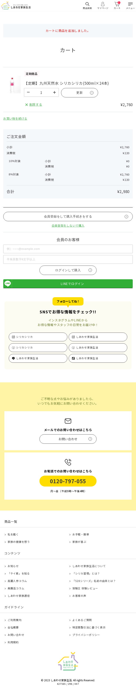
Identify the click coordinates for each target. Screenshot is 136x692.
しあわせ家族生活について (88, 566)
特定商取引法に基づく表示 (88, 627)
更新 (79, 92)
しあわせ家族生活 (87, 336)
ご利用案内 (15, 620)
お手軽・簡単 (80, 534)
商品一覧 (10, 521)
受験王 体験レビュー (85, 588)
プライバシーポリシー (86, 635)
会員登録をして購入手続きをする (68, 216)
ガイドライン (14, 607)
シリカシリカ (24, 336)
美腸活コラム (16, 588)
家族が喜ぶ (79, 542)
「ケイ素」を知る (19, 573)
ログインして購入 (68, 270)
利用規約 (13, 642)
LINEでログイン (43, 283)
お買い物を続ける (15, 118)
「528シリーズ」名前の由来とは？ (94, 581)
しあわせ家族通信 (19, 595)
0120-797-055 (68, 481)
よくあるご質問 (82, 620)
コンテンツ (12, 553)
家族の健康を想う (19, 542)
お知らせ (13, 566)
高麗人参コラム (17, 581)
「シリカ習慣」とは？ (86, 573)
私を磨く (13, 534)
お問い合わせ (16, 635)
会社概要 (13, 627)
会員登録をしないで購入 (68, 225)
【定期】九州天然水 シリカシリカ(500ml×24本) (66, 83)
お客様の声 (79, 595)
